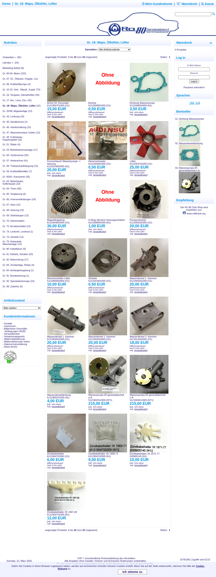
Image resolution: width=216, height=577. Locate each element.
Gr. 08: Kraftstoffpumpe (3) (17, 84)
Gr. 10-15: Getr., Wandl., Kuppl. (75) (21, 89)
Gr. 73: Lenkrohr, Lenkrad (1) (18, 231)
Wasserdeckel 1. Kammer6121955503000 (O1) (102, 337)
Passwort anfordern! (194, 87)
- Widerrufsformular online (16, 341)
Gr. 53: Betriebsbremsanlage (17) (20, 150)
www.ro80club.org (194, 213)
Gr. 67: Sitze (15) (11, 204)
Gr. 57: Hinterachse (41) (15, 160)
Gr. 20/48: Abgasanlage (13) (17, 111)
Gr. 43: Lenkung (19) (13, 116)
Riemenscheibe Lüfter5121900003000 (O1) (58, 279)
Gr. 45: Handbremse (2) (15, 122)
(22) (22, 105)
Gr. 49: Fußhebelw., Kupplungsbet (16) (13, 138)
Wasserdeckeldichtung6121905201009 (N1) (59, 396)
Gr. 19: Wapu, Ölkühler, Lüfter (36, 3)
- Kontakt (7, 323)
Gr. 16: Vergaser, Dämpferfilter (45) (21, 95)
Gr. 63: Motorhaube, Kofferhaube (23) (13, 182)
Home (6, 3)
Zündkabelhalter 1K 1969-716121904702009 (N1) (103, 455)
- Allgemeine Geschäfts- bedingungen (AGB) (15, 330)
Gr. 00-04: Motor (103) (14, 73)
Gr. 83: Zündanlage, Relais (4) (18, 265)
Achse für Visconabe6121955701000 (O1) (58, 104)
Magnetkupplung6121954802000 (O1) (58, 221)
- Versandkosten (11, 334)
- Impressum (9, 326)
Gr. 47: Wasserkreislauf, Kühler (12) (21, 132)
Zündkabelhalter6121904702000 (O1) (58, 455)
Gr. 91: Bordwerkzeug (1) (16, 275)
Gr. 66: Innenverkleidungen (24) (19, 199)
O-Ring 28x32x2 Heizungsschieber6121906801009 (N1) (106, 221)
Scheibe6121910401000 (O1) (99, 279)
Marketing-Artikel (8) (13, 68)
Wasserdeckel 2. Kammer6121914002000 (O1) (143, 337)
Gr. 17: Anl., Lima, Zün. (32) (17, 100)
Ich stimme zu (132, 572)
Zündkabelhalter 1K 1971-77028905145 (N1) (145, 455)
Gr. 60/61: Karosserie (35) (16, 176)
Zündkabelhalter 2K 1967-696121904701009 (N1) (62, 513)
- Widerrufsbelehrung (14, 339)
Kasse (207, 4)
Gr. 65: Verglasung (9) (14, 194)
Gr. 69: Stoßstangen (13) (16, 215)
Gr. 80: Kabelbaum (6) (14, 249)
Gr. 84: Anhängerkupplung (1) (18, 270)
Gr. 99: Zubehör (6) (13, 286)
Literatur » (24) (11, 62)
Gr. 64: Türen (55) (12, 188)
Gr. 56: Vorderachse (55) (15, 155)
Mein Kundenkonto (157, 4)
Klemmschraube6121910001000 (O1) (99, 162)
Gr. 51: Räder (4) (11, 144)
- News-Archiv (10, 346)
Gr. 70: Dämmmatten (14, 221)
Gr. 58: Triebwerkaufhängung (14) (20, 166)
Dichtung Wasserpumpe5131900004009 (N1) (142, 104)
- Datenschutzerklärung (15, 344)
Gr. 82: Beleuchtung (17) (15, 259)
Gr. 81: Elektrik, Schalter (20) (18, 254)
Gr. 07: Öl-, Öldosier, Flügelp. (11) (20, 78)
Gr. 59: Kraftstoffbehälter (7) (17, 171)
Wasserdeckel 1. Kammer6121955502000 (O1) (60, 337)
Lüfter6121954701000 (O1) (141, 162)
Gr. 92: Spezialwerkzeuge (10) (18, 281)
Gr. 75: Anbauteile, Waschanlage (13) (12, 242)
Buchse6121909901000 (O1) (99, 104)
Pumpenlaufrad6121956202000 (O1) (141, 221)
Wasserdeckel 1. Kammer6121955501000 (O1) (143, 279)
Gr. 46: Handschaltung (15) (17, 127)
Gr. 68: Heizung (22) (13, 210)
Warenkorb (187, 4)
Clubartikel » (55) (12, 57)
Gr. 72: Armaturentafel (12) (17, 226)
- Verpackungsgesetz (14, 336)
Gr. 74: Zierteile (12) (13, 237)
